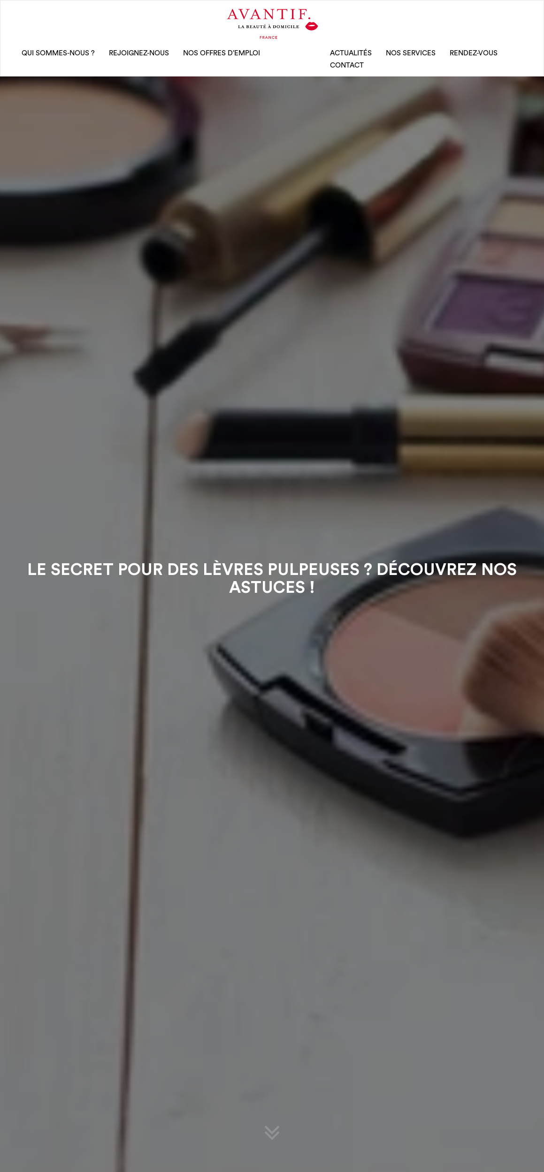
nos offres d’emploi (221, 53)
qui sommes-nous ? (58, 53)
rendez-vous (474, 53)
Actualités (351, 53)
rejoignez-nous (139, 53)
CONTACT (347, 65)
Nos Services (411, 53)
